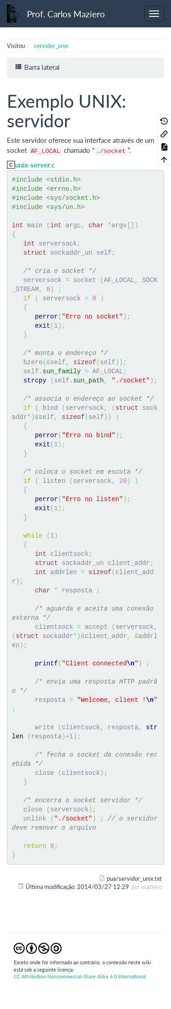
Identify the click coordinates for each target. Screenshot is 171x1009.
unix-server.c (35, 165)
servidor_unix (51, 45)
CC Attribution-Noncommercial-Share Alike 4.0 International (80, 976)
